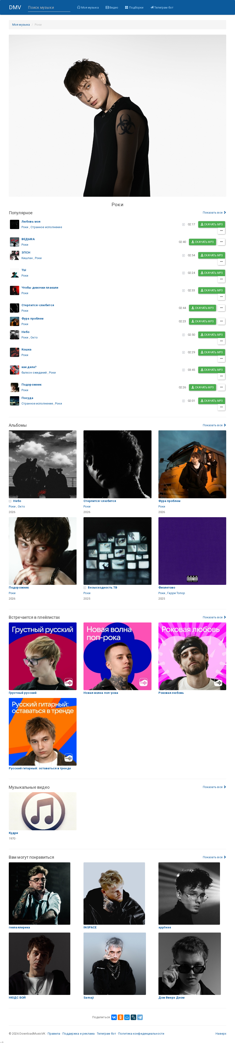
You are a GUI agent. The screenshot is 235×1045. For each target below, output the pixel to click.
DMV (16, 9)
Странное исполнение (46, 227)
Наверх (221, 1033)
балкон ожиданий (34, 372)
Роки (25, 227)
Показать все (214, 212)
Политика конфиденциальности (141, 1033)
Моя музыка (87, 7)
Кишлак (27, 258)
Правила (54, 1033)
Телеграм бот (161, 7)
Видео (111, 7)
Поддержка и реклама (78, 1033)
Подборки (134, 7)
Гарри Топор (176, 593)
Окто (34, 337)
